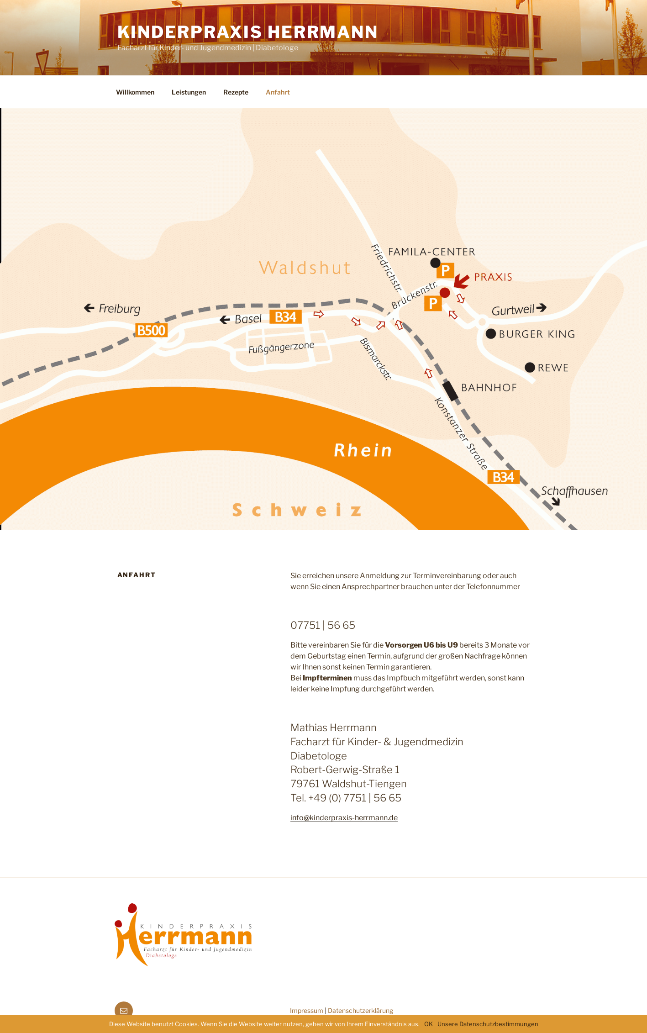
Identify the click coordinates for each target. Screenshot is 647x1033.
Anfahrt (278, 92)
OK (428, 1024)
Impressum (306, 1010)
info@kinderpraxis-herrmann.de (344, 817)
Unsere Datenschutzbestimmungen (487, 1024)
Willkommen (135, 92)
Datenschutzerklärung (360, 1010)
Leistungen (189, 92)
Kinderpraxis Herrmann (248, 32)
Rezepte (235, 92)
